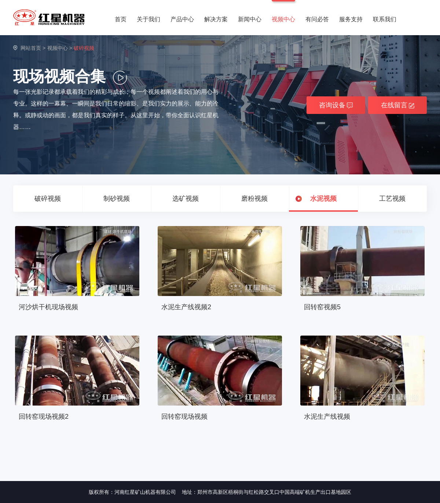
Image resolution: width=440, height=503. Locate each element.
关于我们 (148, 19)
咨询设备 (336, 105)
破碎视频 (47, 198)
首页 (120, 19)
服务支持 (351, 19)
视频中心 (283, 19)
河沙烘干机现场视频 (48, 307)
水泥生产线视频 (327, 416)
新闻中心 (249, 19)
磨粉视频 (254, 198)
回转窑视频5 (322, 307)
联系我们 (384, 19)
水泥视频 (323, 198)
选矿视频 (185, 198)
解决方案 (216, 19)
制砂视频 (116, 198)
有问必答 (317, 19)
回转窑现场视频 (184, 416)
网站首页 (31, 48)
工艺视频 (392, 198)
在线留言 (397, 105)
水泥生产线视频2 (186, 307)
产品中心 (182, 19)
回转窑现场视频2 (44, 416)
